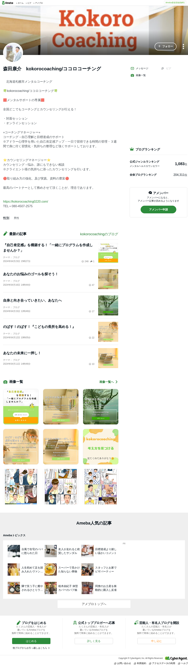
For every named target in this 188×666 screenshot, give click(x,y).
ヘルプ (183, 663)
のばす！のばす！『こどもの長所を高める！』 (39, 327)
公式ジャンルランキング (144, 161)
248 (85, 261)
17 (91, 311)
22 (91, 337)
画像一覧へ (108, 382)
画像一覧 (138, 75)
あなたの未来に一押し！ (22, 353)
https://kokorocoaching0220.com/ (25, 201)
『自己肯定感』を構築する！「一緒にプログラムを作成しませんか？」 (48, 247)
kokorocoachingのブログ (99, 234)
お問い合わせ (122, 663)
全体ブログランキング (143, 174)
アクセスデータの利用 (162, 663)
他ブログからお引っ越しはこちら (30, 648)
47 (91, 285)
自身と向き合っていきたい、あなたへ (32, 300)
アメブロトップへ (94, 604)
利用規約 (140, 663)
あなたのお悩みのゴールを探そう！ (30, 274)
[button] (165, 46)
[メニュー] (183, 47)
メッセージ (139, 68)
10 (91, 364)
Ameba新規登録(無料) (175, 2)
